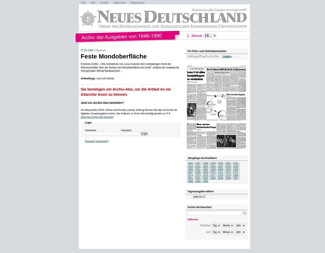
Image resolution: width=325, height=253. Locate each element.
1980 (236, 175)
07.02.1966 (87, 50)
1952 (236, 163)
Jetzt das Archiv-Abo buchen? (97, 117)
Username (90, 130)
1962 (205, 169)
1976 (205, 175)
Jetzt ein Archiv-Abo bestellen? (102, 102)
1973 (236, 172)
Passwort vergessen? (97, 141)
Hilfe (92, 2)
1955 (205, 166)
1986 (228, 178)
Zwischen (205, 225)
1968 (198, 172)
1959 (236, 166)
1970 (213, 172)
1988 (190, 181)
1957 (220, 166)
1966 (236, 169)
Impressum (120, 2)
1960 (190, 169)
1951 (228, 163)
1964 (220, 169)
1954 (198, 166)
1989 (198, 181)
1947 (198, 163)
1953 (190, 166)
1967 (190, 172)
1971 (220, 172)
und (208, 232)
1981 (190, 178)
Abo (83, 2)
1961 (198, 169)
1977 (213, 175)
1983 (205, 178)
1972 (228, 172)
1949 (213, 163)
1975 (198, 175)
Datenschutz (137, 2)
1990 (205, 181)
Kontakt (104, 2)
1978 (220, 175)
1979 (228, 175)
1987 (236, 178)
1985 (220, 178)
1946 (190, 163)
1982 (198, 178)
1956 (213, 166)
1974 (190, 175)
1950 (220, 163)
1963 (213, 169)
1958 (228, 166)
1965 (228, 169)
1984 (213, 178)
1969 (205, 172)
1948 (205, 163)
